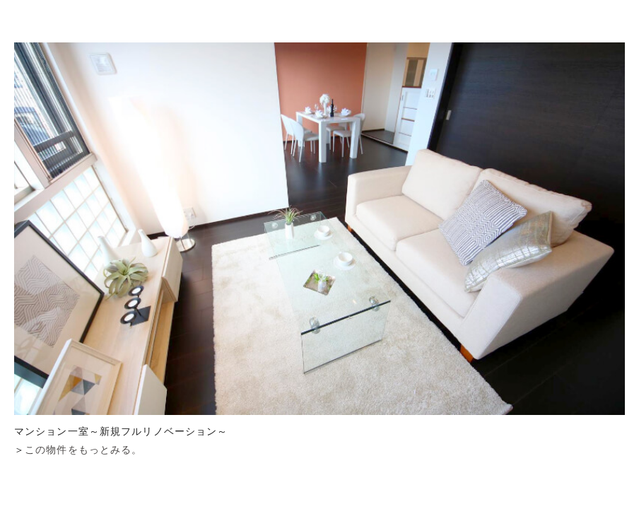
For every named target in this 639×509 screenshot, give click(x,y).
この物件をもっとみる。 (83, 449)
